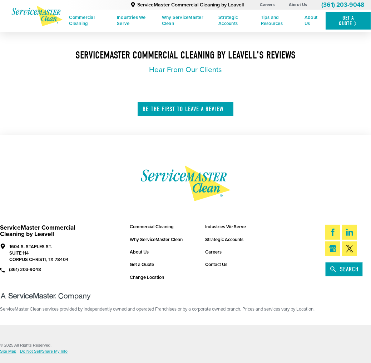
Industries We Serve (131, 20)
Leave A (186, 109)
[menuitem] (91, 21)
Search (344, 269)
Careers (267, 4)
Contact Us (216, 264)
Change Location (147, 277)
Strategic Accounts (228, 20)
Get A (348, 21)
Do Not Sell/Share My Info (44, 351)
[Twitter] (349, 248)
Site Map (8, 351)
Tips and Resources (272, 20)
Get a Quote (142, 264)
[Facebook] (332, 232)
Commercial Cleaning (82, 20)
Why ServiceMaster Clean (182, 20)
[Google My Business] (332, 248)
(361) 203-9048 (342, 5)
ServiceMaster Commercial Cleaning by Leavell (187, 5)
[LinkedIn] (349, 232)
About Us (298, 4)
